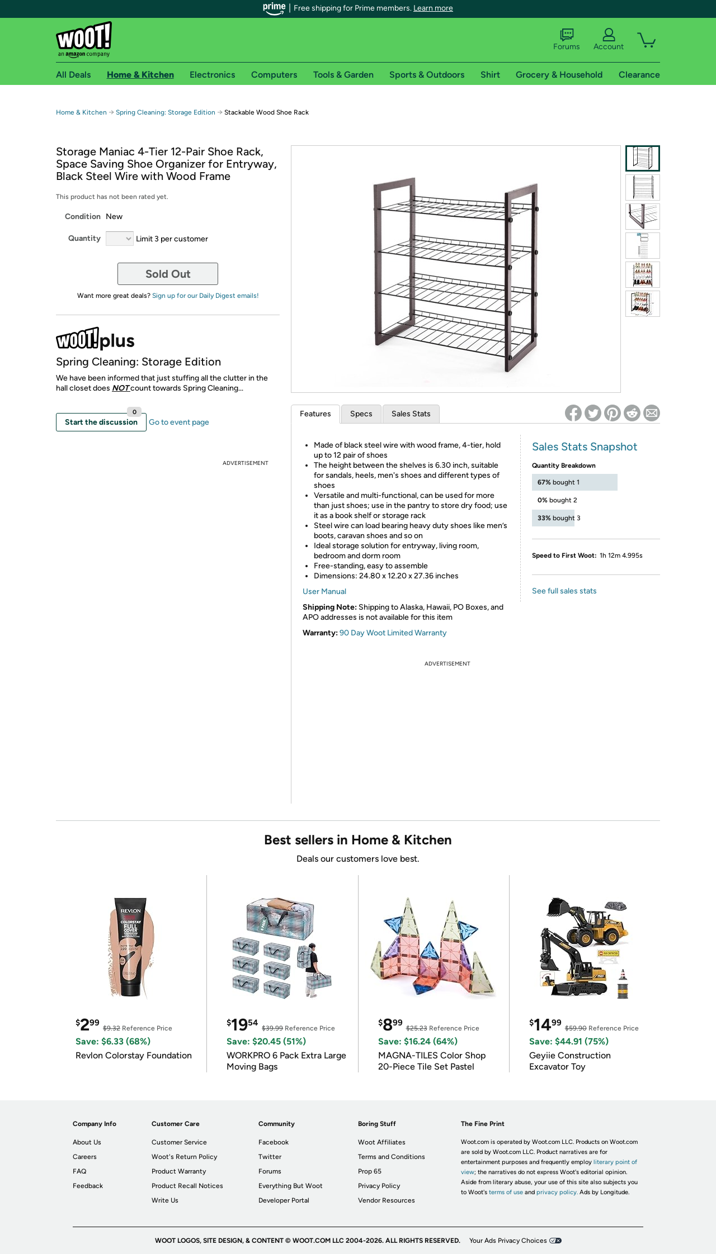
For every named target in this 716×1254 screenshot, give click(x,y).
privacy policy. (557, 1192)
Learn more (433, 8)
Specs (361, 414)
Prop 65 (369, 1171)
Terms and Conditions (391, 1157)
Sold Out (168, 274)
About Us (87, 1142)
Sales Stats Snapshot (585, 446)
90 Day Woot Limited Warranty (393, 633)
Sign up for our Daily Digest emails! (205, 296)
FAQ (79, 1171)
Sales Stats (411, 414)
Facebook (273, 1142)
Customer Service (179, 1142)
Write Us (165, 1200)
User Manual (324, 591)
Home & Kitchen (81, 112)
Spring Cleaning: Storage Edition (165, 112)
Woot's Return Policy (184, 1157)
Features (315, 414)
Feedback (88, 1186)
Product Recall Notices (187, 1186)
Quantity (84, 238)
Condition (83, 216)
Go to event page (179, 422)
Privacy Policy (379, 1186)
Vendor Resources (386, 1200)
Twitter (269, 1157)
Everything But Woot (290, 1186)
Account (608, 39)
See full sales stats (564, 591)
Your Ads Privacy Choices (508, 1240)
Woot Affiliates (382, 1142)
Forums (566, 39)
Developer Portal (283, 1200)
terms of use (506, 1192)
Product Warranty (179, 1171)
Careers (85, 1157)
